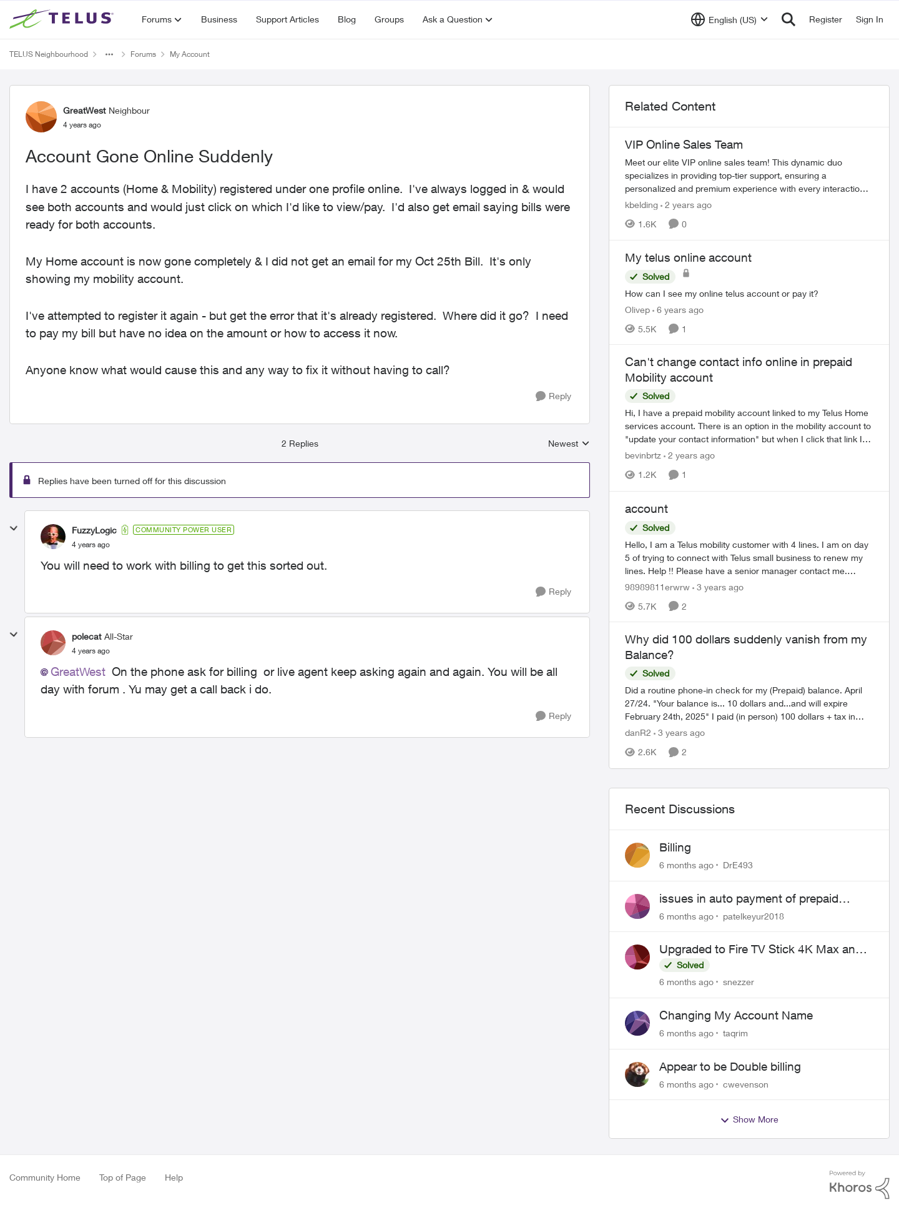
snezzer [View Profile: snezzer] (738, 981)
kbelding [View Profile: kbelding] (641, 204)
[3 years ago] (718, 586)
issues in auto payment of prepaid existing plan (748, 898)
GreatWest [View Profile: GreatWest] (84, 110)
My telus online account (688, 257)
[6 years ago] (678, 308)
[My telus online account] (749, 292)
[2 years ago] (686, 204)
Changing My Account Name (736, 1015)
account (646, 508)
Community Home (45, 1177)
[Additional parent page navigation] (109, 54)
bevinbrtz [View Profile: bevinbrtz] (643, 455)
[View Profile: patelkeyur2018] (637, 906)
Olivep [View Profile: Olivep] (637, 309)
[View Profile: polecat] (53, 642)
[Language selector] (729, 19)
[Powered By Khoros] (860, 1185)
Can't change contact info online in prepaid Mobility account (738, 369)
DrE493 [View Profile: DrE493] (738, 865)
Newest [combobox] (569, 444)
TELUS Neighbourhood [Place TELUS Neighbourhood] (48, 54)
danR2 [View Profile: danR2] (638, 733)
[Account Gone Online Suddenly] (91, 544)
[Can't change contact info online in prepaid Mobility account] (749, 426)
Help (174, 1177)
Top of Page (122, 1177)
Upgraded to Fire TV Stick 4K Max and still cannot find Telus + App (760, 949)
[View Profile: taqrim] (637, 1023)
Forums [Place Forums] (143, 54)
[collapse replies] (13, 528)
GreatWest (78, 671)
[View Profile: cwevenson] (637, 1074)
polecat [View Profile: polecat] (86, 636)
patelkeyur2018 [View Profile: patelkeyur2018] (753, 915)
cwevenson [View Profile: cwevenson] (746, 1083)
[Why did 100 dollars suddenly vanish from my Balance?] (749, 703)
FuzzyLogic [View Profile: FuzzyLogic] (94, 530)
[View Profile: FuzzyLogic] (53, 536)
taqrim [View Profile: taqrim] (735, 1033)
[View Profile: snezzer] (637, 957)
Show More (749, 1119)
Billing (675, 847)
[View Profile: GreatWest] (41, 116)
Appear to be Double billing (730, 1066)
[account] (749, 557)
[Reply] (553, 396)
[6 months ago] (686, 864)
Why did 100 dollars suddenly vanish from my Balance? (746, 647)
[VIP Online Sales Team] (749, 175)
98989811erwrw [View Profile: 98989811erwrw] (657, 586)
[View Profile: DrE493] (637, 855)
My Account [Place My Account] (190, 54)
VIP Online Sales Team (684, 144)
